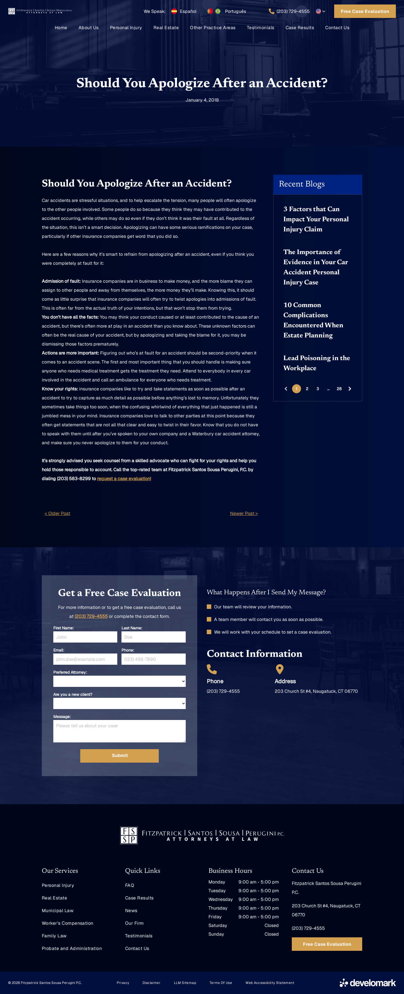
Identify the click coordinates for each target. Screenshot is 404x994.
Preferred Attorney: (70, 672)
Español (188, 11)
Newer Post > (244, 513)
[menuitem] (61, 28)
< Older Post (57, 513)
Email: (58, 650)
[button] (320, 11)
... (328, 388)
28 (339, 388)
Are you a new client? (72, 694)
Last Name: (131, 628)
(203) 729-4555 (91, 616)
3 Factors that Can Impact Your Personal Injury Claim (316, 219)
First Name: (63, 628)
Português (235, 11)
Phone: (127, 650)
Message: (62, 716)
